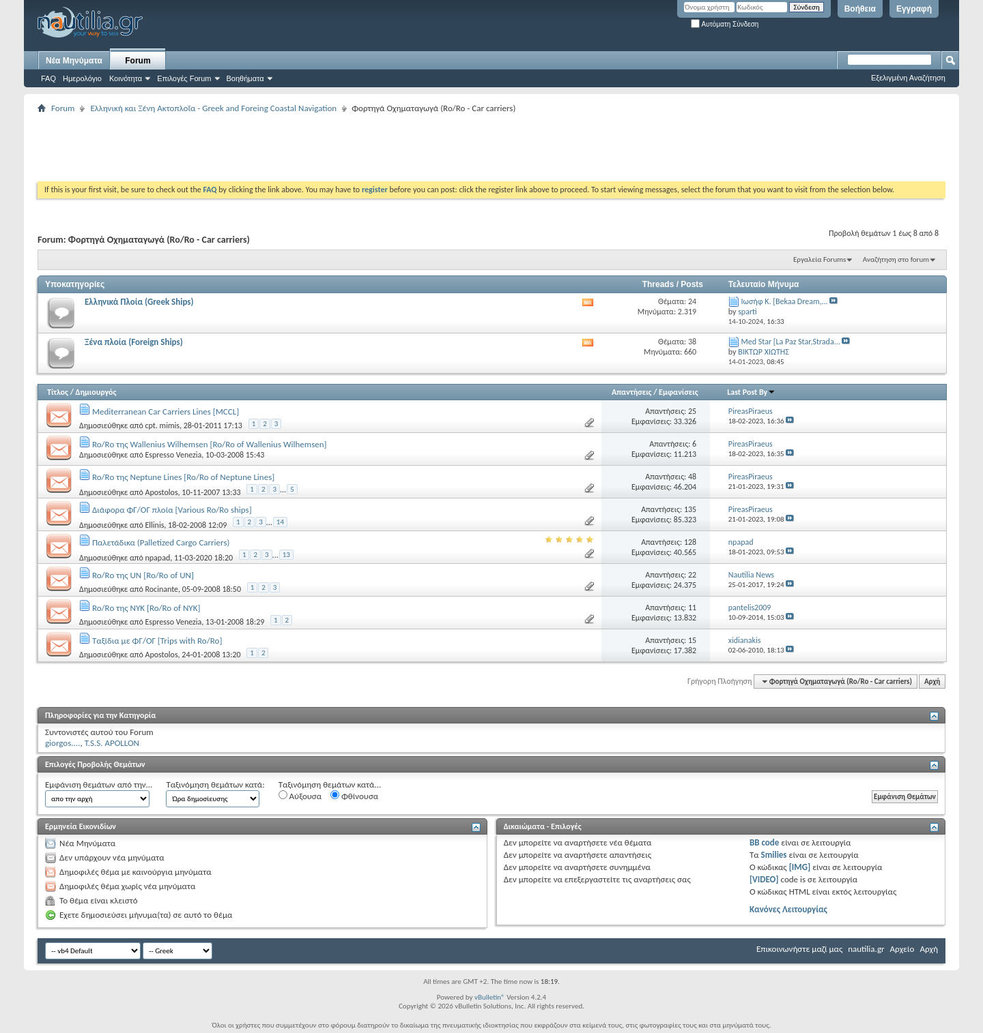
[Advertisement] (286, 147)
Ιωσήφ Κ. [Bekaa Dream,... (784, 301)
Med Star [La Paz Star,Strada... (790, 341)
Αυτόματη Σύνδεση (724, 24)
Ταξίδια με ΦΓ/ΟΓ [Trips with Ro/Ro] (157, 640)
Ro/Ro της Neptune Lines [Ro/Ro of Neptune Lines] (183, 477)
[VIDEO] (764, 879)
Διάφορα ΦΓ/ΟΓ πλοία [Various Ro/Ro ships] (172, 510)
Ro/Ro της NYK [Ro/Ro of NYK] (146, 608)
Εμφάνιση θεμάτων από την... (98, 784)
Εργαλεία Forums (819, 259)
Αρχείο (902, 949)
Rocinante (161, 589)
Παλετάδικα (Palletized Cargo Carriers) (160, 542)
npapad (157, 558)
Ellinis (154, 525)
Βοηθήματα (245, 78)
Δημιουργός (96, 392)
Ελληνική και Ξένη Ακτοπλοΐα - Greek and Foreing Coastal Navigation (213, 108)
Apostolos (161, 492)
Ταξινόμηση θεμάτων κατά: (215, 784)
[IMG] (800, 867)
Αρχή (932, 681)
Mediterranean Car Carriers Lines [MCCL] (165, 411)
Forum (137, 60)
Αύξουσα (300, 795)
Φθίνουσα (354, 795)
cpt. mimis (162, 425)
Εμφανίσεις (678, 392)
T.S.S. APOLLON (112, 743)
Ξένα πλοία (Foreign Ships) (134, 342)
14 (280, 522)
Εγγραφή (914, 9)
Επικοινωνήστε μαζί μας (799, 949)
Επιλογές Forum (184, 78)
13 (286, 554)
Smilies (774, 855)
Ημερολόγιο (82, 78)
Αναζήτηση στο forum (896, 259)
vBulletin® (489, 997)
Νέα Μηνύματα (74, 60)
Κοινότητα (125, 78)
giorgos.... (62, 743)
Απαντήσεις (632, 392)
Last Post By (751, 392)
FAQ (48, 78)
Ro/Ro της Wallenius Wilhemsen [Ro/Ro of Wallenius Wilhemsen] (209, 444)
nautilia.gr (866, 949)
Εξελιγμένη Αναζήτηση (908, 78)
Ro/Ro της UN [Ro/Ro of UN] (143, 575)
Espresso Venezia (173, 455)
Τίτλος (57, 392)
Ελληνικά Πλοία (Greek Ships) (139, 302)
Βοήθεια (860, 9)
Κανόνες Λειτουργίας (788, 909)
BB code (764, 842)
